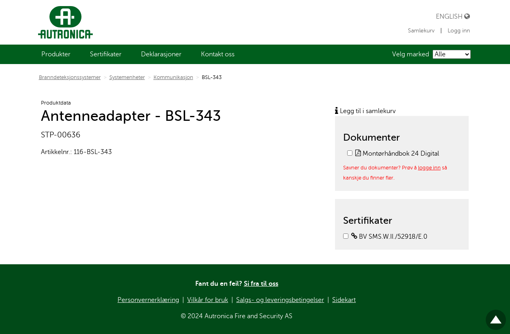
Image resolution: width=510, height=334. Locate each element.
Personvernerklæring (148, 300)
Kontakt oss (218, 54)
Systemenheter (127, 77)
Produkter (55, 54)
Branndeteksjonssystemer (70, 77)
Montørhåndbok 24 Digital (397, 153)
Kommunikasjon (173, 77)
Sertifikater (106, 54)
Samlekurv (422, 31)
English (453, 16)
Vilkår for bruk (207, 300)
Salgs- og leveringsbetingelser (280, 300)
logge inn (429, 168)
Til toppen (496, 316)
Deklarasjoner (161, 54)
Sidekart (344, 300)
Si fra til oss (261, 283)
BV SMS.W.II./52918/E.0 (389, 236)
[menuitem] (56, 54)
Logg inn (459, 31)
